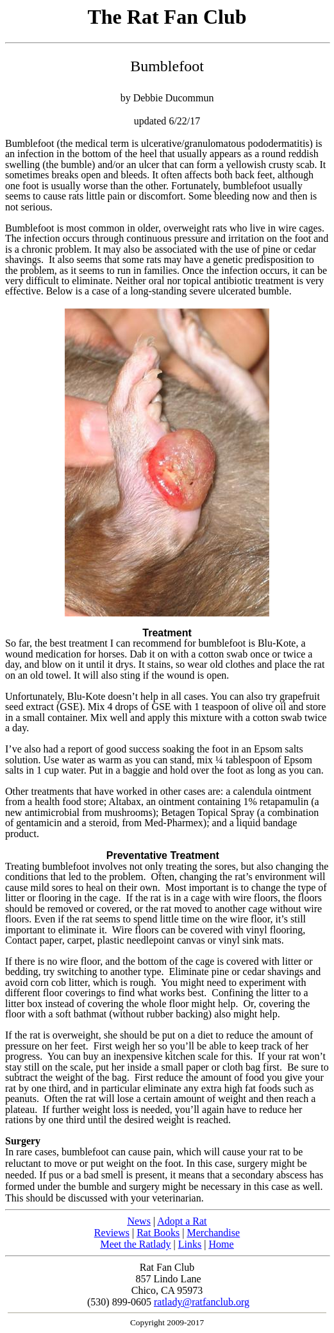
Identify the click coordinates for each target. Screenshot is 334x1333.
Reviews (111, 1232)
